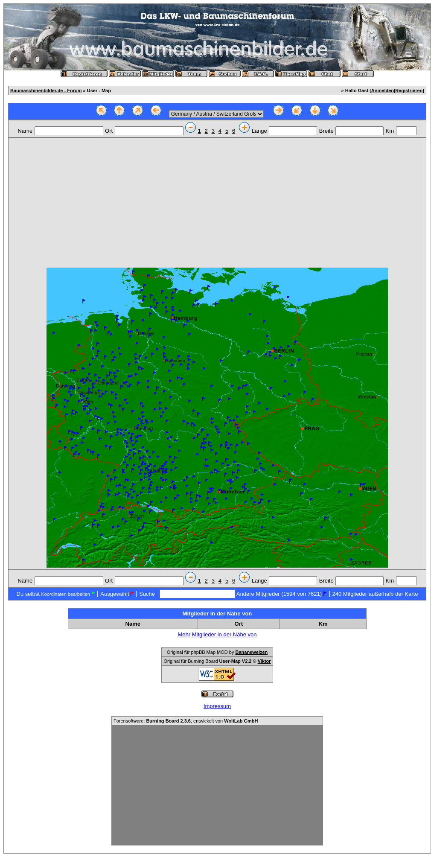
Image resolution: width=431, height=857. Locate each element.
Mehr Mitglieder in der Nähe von (217, 634)
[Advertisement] (217, 203)
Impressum (217, 706)
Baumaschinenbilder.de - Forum (46, 90)
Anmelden (382, 90)
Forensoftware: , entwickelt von (186, 720)
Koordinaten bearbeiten (65, 594)
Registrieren (408, 90)
